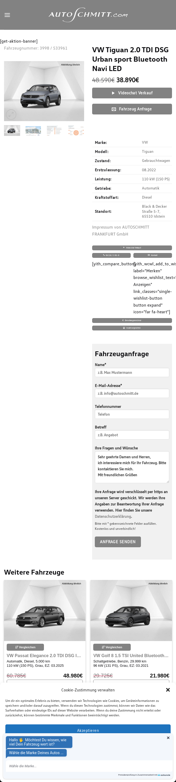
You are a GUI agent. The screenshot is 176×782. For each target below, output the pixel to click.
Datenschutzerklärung (113, 516)
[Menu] (7, 14)
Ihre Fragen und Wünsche (132, 466)
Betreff (132, 434)
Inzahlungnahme (131, 328)
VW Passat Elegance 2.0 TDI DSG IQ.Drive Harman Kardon (45, 655)
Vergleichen (25, 647)
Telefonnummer (132, 413)
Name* (132, 371)
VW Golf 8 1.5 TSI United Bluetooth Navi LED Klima (131, 655)
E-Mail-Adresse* (132, 392)
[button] (168, 689)
